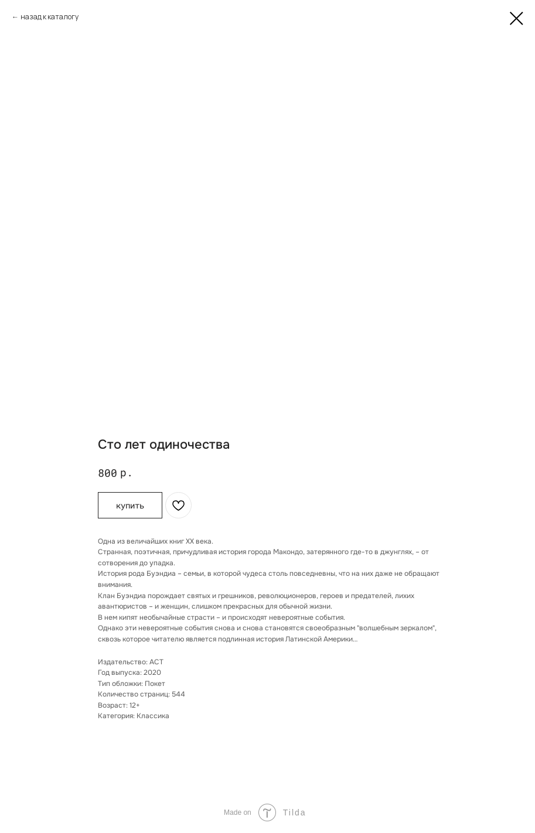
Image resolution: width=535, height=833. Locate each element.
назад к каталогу (50, 17)
